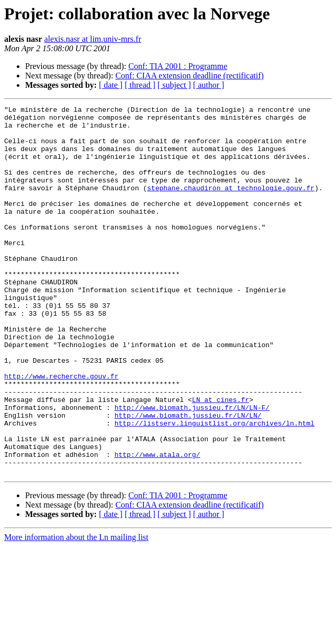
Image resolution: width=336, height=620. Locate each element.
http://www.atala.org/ (157, 525)
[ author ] (209, 85)
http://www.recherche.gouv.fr (61, 430)
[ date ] (110, 85)
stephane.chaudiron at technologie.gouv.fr (231, 205)
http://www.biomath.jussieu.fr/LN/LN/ (188, 478)
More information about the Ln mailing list (76, 610)
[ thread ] (140, 85)
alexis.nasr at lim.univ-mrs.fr (92, 39)
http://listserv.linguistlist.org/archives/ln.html (215, 487)
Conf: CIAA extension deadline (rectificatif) (189, 75)
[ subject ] (174, 85)
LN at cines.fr (220, 459)
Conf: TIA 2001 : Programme (177, 66)
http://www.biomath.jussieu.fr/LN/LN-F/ (192, 468)
